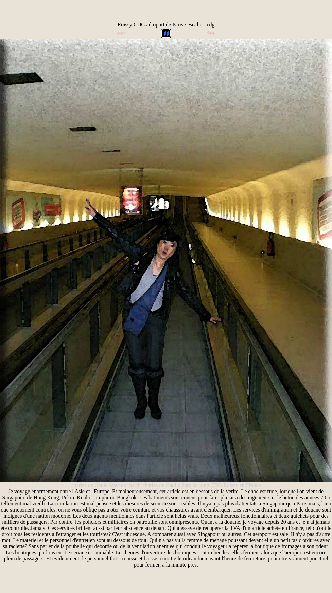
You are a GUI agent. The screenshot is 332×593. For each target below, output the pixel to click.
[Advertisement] (85, 10)
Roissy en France (242, 485)
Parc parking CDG (201, 485)
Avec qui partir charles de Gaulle (144, 485)
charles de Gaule (90, 485)
